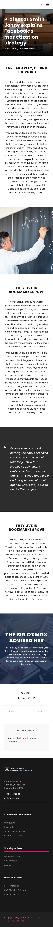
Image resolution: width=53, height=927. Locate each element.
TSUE (37, 917)
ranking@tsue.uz (11, 798)
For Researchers (12, 856)
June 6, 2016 (10, 49)
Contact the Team (13, 835)
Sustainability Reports (14, 831)
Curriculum (9, 822)
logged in (24, 738)
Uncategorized (27, 49)
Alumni (7, 865)
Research (8, 827)
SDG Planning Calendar (15, 890)
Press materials (11, 885)
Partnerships (10, 860)
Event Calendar (11, 894)
